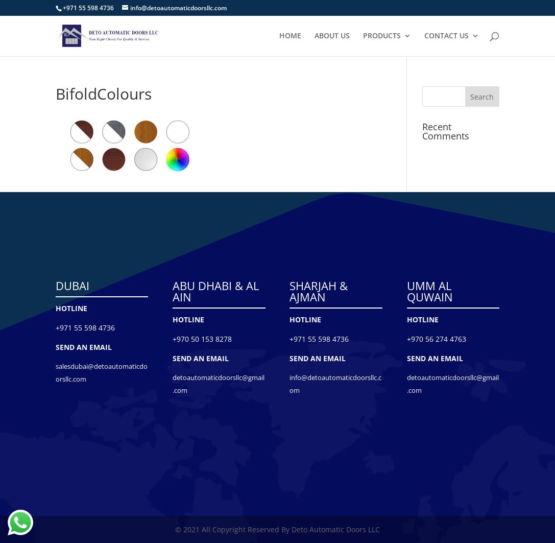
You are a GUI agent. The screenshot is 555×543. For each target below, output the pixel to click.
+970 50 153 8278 (202, 339)
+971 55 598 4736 (85, 328)
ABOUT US (332, 36)
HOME (290, 36)
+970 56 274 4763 (436, 339)
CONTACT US (446, 36)
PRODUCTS (382, 36)
